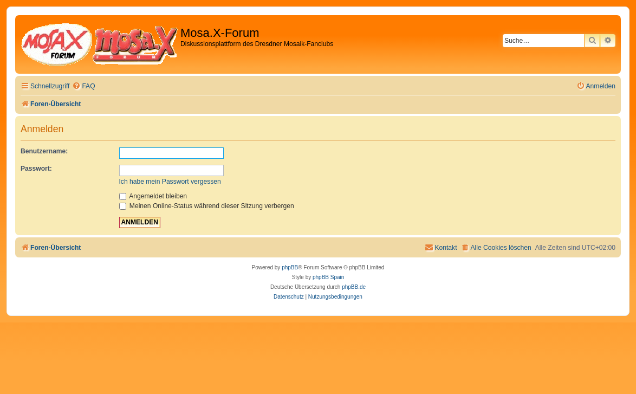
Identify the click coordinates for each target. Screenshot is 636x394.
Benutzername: (44, 151)
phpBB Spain (328, 277)
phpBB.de (354, 287)
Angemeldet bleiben (153, 196)
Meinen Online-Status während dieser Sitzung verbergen (206, 206)
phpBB (290, 267)
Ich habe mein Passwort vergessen (170, 181)
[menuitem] (83, 86)
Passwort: (36, 168)
